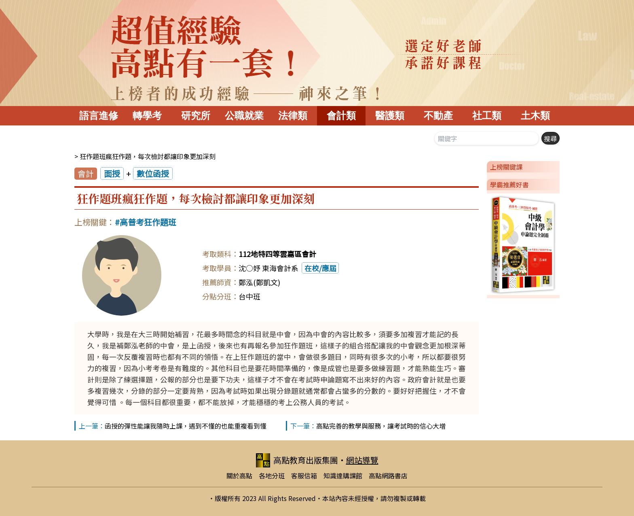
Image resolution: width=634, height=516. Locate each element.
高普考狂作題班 (148, 222)
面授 (112, 173)
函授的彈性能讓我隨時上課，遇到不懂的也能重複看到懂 (185, 426)
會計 (86, 173)
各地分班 (272, 475)
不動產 (438, 115)
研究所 (195, 115)
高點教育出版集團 (297, 460)
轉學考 (147, 115)
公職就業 (244, 115)
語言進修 (98, 115)
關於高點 (239, 475)
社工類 (486, 115)
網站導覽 (362, 460)
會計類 (341, 115)
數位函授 (153, 173)
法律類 (292, 115)
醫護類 (389, 115)
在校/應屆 (320, 268)
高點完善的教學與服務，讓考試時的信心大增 (381, 426)
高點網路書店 (388, 475)
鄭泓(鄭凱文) (259, 282)
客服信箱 (304, 475)
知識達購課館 (342, 475)
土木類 (535, 115)
